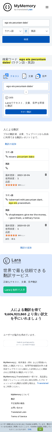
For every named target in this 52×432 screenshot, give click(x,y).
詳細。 (30, 429)
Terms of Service (19, 416)
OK (40, 429)
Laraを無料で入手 (15, 289)
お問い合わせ (17, 407)
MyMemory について (20, 394)
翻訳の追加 (10, 144)
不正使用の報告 (18, 403)
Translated (42, 383)
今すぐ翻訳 (26, 111)
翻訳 (13, 399)
